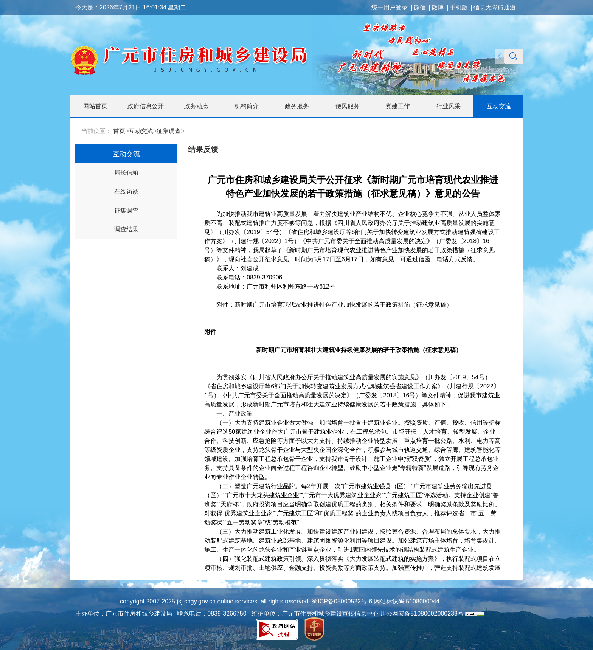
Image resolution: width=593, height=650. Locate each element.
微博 (438, 8)
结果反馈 (203, 149)
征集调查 (169, 131)
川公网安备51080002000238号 (422, 613)
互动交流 (141, 131)
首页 (119, 131)
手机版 (459, 8)
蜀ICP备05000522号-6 (341, 601)
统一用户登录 (389, 8)
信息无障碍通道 (494, 8)
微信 (420, 8)
